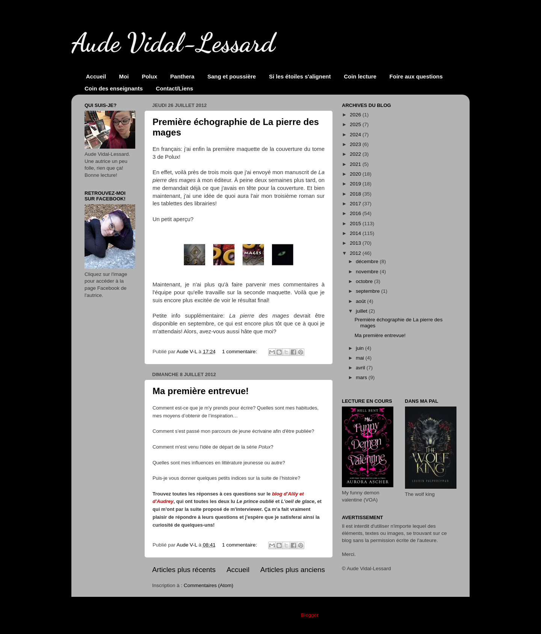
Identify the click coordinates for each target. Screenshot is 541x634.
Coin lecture (360, 76)
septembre (368, 291)
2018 (356, 194)
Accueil (96, 76)
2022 (356, 154)
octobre (365, 281)
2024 (356, 134)
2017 (356, 203)
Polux (149, 76)
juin (360, 348)
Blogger (309, 615)
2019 (356, 184)
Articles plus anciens (292, 570)
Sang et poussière (231, 76)
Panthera (182, 76)
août (361, 301)
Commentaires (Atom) (208, 585)
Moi (124, 76)
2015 (356, 223)
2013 (356, 243)
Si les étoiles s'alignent (300, 76)
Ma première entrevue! (201, 391)
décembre (368, 261)
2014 (356, 233)
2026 (356, 114)
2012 (356, 253)
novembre (368, 271)
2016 (356, 213)
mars (362, 377)
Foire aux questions (416, 76)
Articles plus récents (184, 570)
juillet (362, 311)
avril (361, 367)
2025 (356, 124)
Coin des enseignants (114, 88)
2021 (356, 164)
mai (361, 358)
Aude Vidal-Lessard (173, 43)
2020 (356, 174)
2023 (356, 144)
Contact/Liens (174, 88)
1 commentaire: (240, 351)
